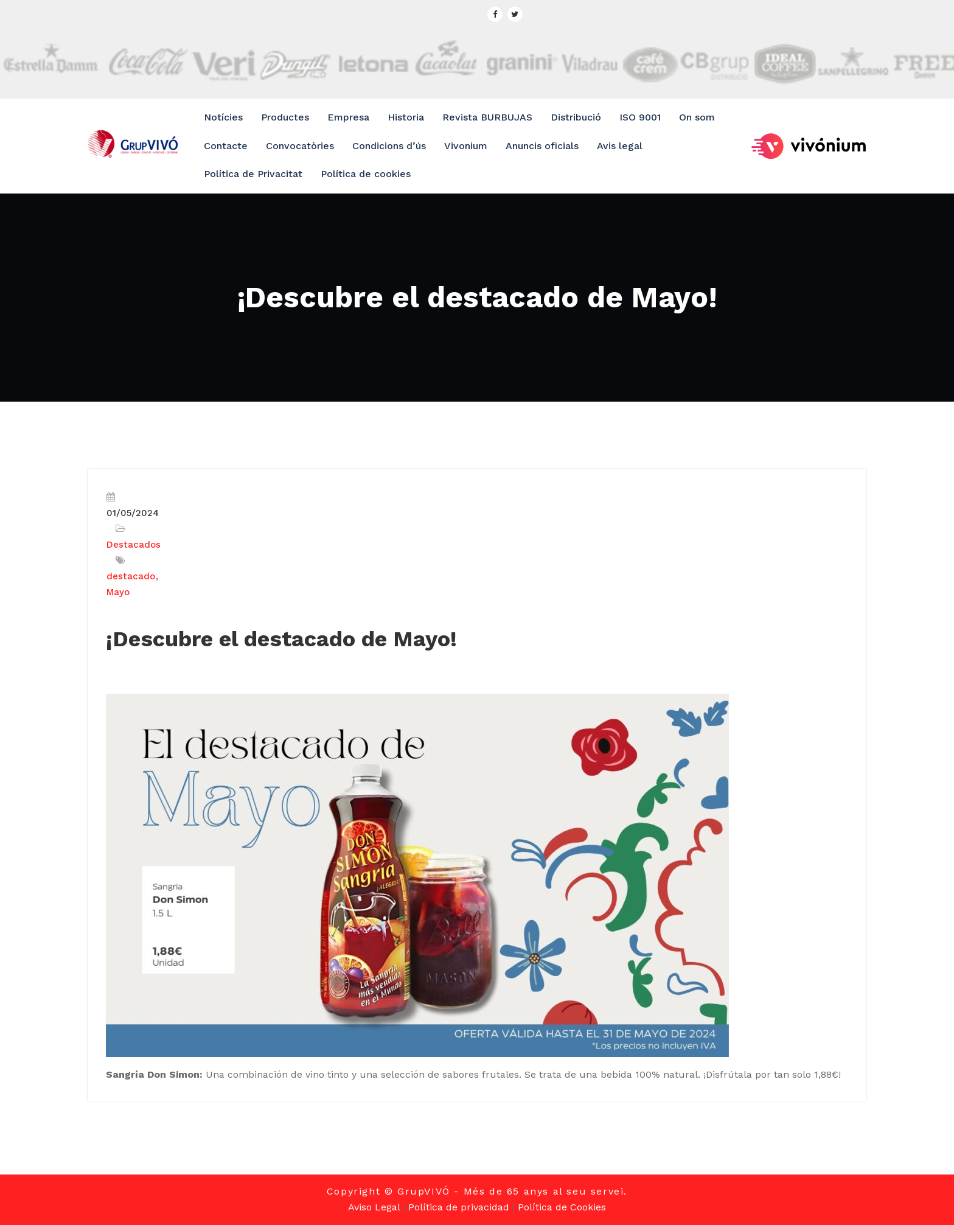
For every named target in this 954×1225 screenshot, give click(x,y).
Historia (406, 117)
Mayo (118, 592)
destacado (130, 576)
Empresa (348, 117)
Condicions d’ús (389, 146)
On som (697, 117)
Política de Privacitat (253, 174)
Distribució (576, 117)
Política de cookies (366, 174)
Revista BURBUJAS (487, 117)
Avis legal (619, 146)
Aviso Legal (374, 1207)
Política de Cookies (562, 1207)
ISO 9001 (640, 117)
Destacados (133, 544)
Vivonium (465, 146)
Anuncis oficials (542, 146)
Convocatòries (300, 146)
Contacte (226, 146)
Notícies (223, 117)
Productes (285, 117)
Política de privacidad (458, 1207)
